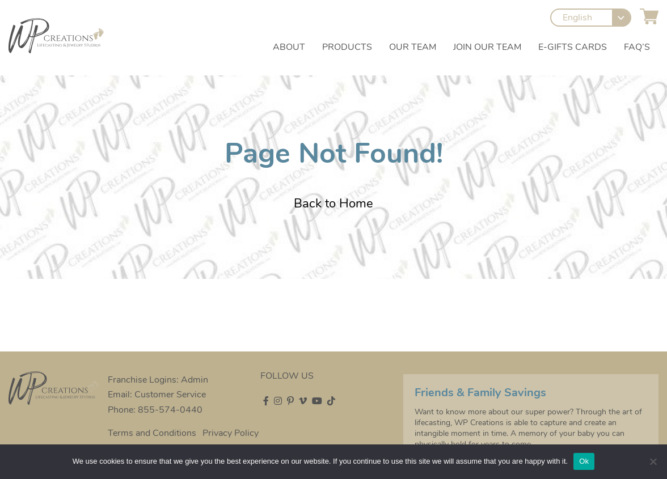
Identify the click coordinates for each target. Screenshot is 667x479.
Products (347, 47)
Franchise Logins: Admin (158, 380)
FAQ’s (637, 47)
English (577, 17)
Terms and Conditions (152, 433)
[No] (652, 461)
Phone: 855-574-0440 (155, 410)
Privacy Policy (230, 433)
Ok (584, 461)
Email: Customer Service (157, 394)
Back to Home (333, 203)
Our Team (412, 47)
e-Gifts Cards (572, 47)
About (289, 47)
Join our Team (487, 47)
